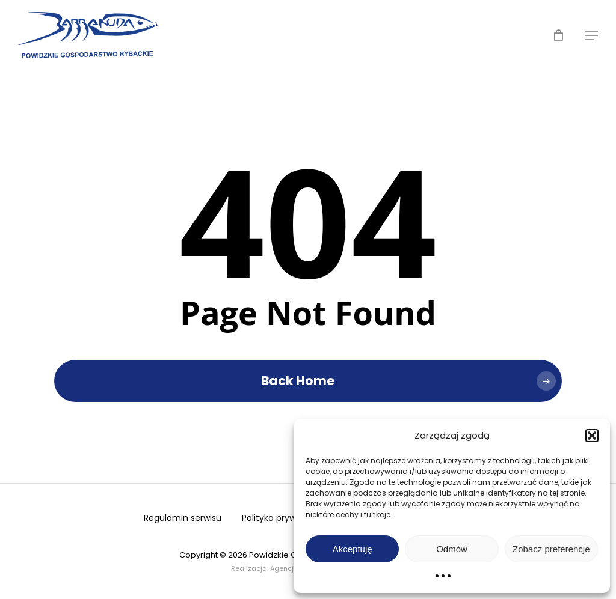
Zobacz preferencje (551, 549)
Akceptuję (352, 549)
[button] (592, 436)
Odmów (451, 549)
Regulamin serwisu (182, 518)
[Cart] (558, 35)
